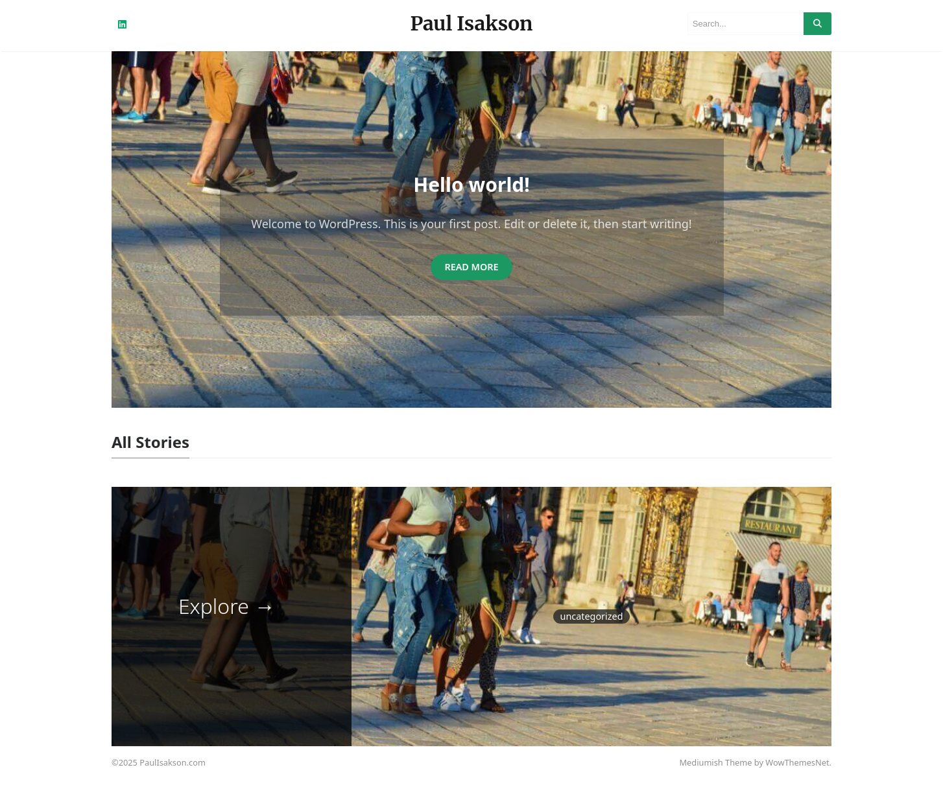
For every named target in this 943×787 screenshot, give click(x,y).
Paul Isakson (472, 23)
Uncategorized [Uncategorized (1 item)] (591, 616)
